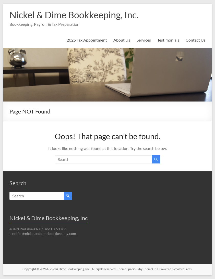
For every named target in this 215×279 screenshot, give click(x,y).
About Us (121, 39)
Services (144, 39)
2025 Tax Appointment (87, 39)
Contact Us (196, 39)
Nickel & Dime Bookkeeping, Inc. (74, 14)
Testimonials (168, 39)
